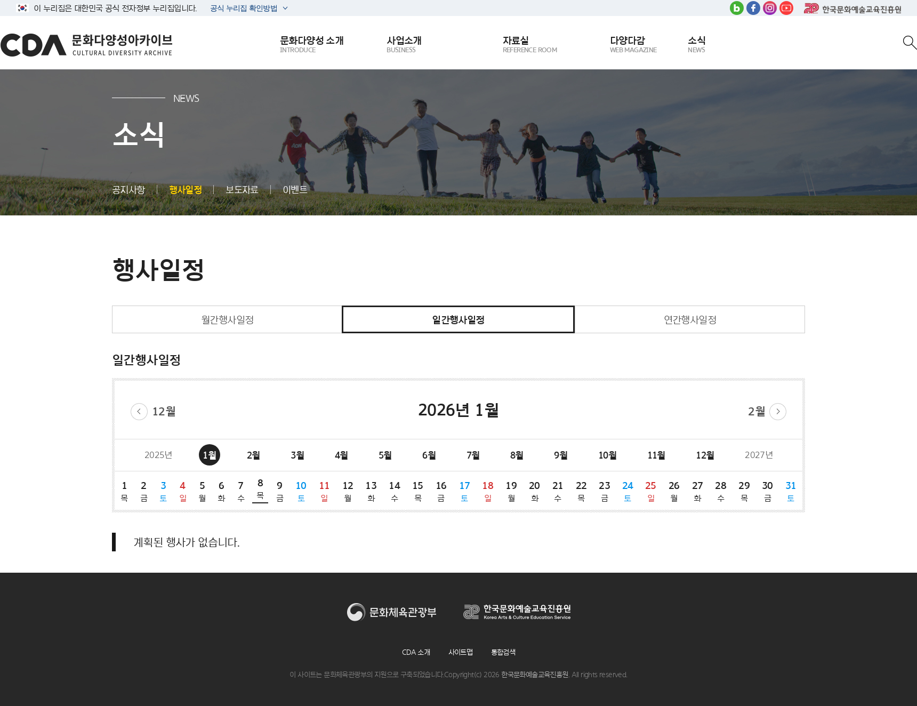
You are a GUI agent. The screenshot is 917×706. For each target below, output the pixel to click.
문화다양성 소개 (311, 44)
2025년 (158, 455)
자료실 (530, 44)
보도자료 (242, 189)
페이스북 (753, 8)
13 (371, 491)
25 (650, 491)
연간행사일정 (690, 319)
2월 (756, 411)
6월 (429, 455)
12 (347, 491)
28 (721, 491)
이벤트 (295, 189)
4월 (341, 455)
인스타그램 (770, 8)
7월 (473, 455)
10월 (607, 455)
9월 (560, 455)
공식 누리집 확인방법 (243, 9)
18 (488, 491)
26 (674, 491)
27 (697, 491)
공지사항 (128, 189)
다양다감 (633, 44)
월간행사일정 (227, 319)
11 (324, 491)
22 (581, 491)
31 (790, 491)
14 (394, 491)
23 (604, 491)
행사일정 (185, 189)
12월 (163, 411)
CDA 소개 (416, 652)
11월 (656, 455)
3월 (297, 455)
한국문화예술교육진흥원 (852, 8)
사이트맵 (460, 652)
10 (301, 491)
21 (557, 491)
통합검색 (503, 652)
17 (464, 491)
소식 (696, 44)
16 (441, 491)
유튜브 (786, 8)
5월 (385, 455)
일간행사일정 (458, 319)
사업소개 (404, 44)
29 (744, 491)
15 (417, 491)
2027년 (759, 455)
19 (511, 491)
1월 (209, 455)
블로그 (737, 8)
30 (767, 491)
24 (627, 491)
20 (534, 491)
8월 (517, 455)
